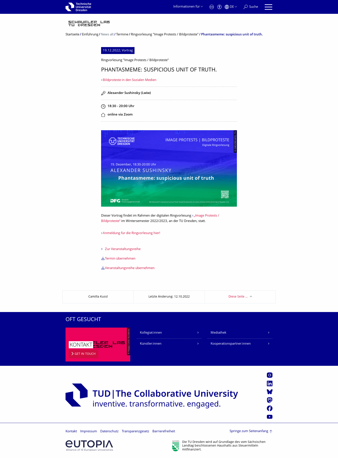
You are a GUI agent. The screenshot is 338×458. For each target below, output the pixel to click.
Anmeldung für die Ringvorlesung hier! (131, 233)
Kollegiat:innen (151, 332)
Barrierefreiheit (163, 431)
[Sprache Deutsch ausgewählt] (231, 7)
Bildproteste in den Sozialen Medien (129, 80)
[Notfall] (211, 7)
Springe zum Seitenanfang (249, 431)
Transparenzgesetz (135, 431)
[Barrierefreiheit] (219, 7)
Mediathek (218, 332)
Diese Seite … (238, 296)
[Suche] (250, 7)
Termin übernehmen (120, 258)
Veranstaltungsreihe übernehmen (130, 268)
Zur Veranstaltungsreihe (123, 249)
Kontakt (71, 431)
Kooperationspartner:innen (231, 343)
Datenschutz (109, 431)
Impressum (88, 431)
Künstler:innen (150, 343)
